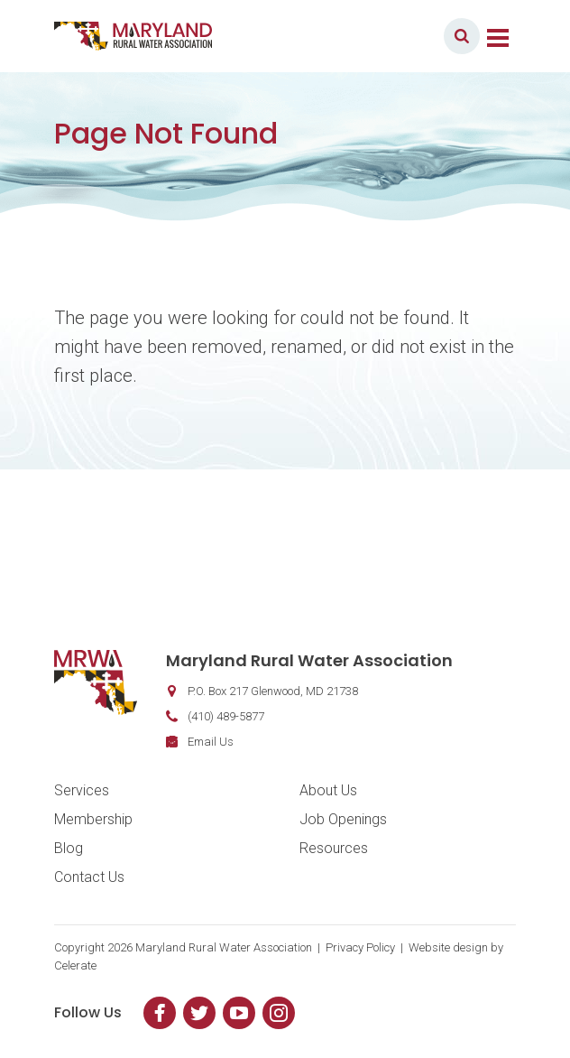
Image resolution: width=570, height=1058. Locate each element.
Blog (68, 848)
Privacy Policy (360, 947)
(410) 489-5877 (226, 716)
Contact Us (89, 877)
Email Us (211, 741)
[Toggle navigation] (498, 36)
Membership (93, 819)
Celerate (75, 965)
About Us (328, 790)
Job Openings (343, 819)
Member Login (377, 35)
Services (81, 790)
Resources (333, 848)
